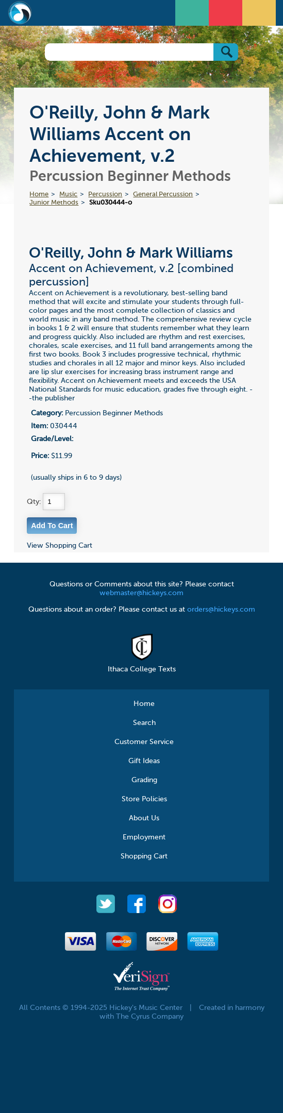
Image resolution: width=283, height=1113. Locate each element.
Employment (144, 837)
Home (38, 194)
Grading (144, 780)
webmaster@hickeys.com (141, 593)
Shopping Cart (144, 856)
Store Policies (144, 799)
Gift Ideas (144, 761)
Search (144, 723)
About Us (144, 818)
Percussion (105, 194)
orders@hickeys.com (221, 609)
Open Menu (193, 11)
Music (68, 194)
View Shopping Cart (59, 545)
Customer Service (144, 742)
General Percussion (163, 194)
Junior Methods (53, 202)
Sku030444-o (110, 202)
